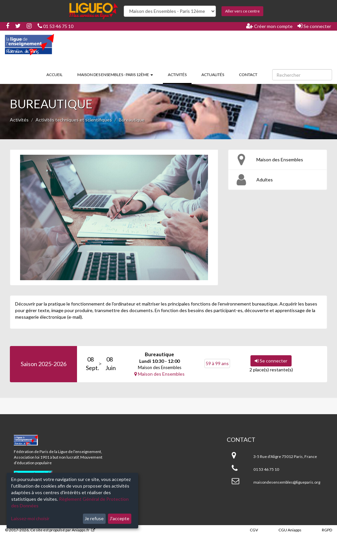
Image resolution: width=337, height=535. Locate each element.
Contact (248, 74)
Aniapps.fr (81, 529)
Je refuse (94, 518)
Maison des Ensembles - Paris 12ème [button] (115, 74)
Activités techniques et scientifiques (74, 119)
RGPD (327, 529)
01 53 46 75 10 (55, 26)
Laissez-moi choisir (30, 518)
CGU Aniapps (289, 529)
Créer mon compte (269, 26)
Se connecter (314, 26)
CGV (254, 529)
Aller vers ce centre (242, 11)
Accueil (54, 74)
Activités (180, 74)
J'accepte (119, 518)
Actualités (212, 74)
